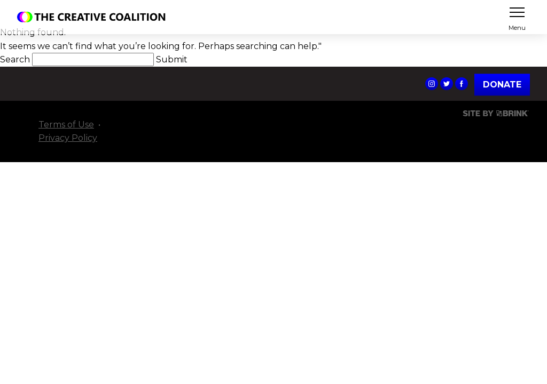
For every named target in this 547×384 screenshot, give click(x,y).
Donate (502, 84)
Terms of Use (66, 124)
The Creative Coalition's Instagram (431, 83)
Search (16, 59)
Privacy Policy (67, 138)
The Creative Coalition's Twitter (446, 83)
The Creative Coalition (94, 17)
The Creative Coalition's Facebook (461, 83)
